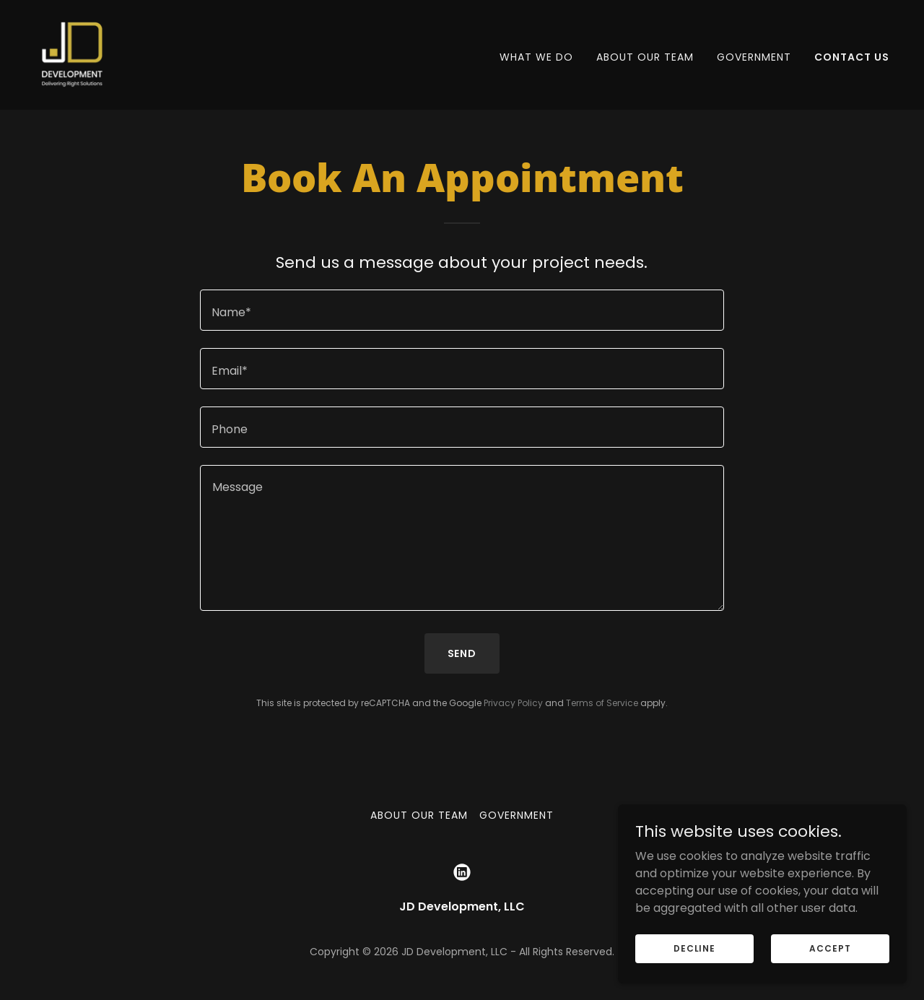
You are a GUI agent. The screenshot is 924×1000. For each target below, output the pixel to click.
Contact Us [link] (851, 57)
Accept (829, 948)
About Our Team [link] (645, 57)
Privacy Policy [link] (513, 703)
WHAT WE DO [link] (536, 57)
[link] (72, 53)
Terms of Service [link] (602, 703)
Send (462, 653)
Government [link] (754, 57)
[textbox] (461, 310)
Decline (694, 948)
